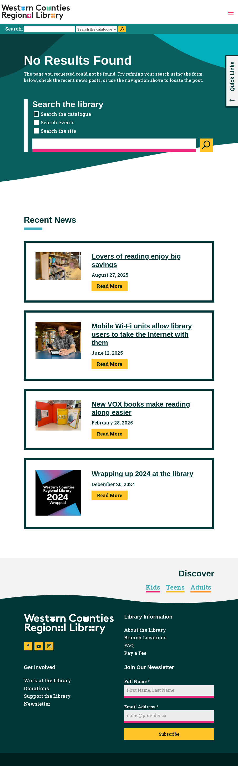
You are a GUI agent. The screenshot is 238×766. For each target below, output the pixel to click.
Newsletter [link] (37, 704)
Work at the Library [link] (47, 681)
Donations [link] (36, 688)
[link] (35, 12)
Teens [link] (175, 587)
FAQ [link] (129, 646)
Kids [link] (153, 587)
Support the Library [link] (47, 696)
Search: (40, 29)
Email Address (141, 706)
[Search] (122, 29)
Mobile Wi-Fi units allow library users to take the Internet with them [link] (142, 334)
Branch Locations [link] (145, 638)
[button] (231, 12)
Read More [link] (109, 286)
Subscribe (169, 734)
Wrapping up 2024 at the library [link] (142, 474)
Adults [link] (200, 587)
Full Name (137, 681)
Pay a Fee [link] (135, 653)
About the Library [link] (145, 630)
